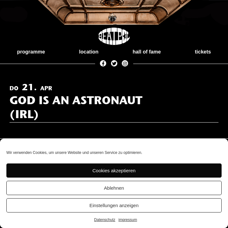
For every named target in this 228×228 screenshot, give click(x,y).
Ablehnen (114, 188)
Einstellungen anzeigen (114, 205)
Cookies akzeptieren (114, 170)
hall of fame (147, 51)
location (88, 51)
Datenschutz (104, 220)
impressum (128, 220)
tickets (203, 51)
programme (31, 51)
